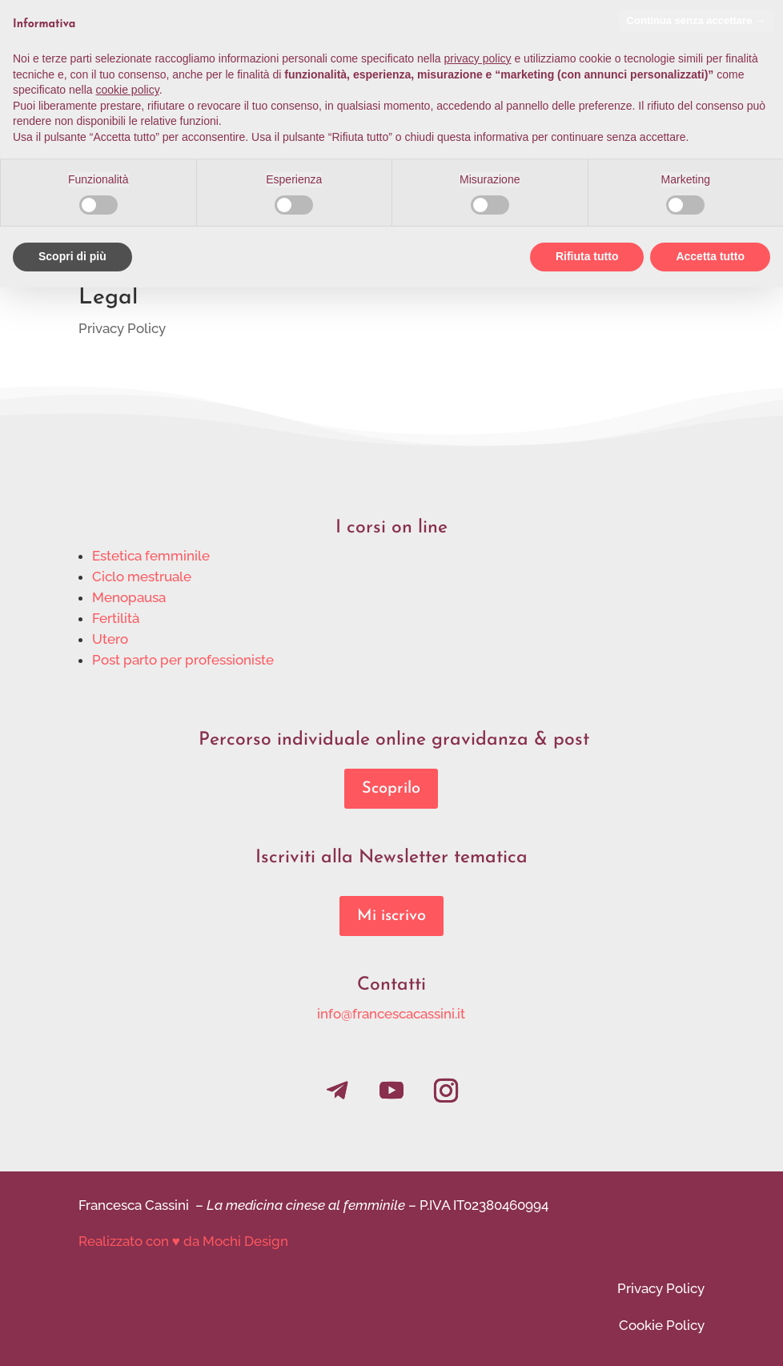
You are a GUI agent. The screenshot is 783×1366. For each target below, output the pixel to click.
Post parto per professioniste (183, 660)
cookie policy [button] (127, 89)
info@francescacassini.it (391, 1014)
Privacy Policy (122, 328)
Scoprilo (391, 789)
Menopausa (129, 597)
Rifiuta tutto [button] (587, 256)
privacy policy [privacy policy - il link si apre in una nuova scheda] (478, 58)
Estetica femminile (151, 556)
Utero (110, 639)
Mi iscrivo (391, 916)
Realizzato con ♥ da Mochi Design (183, 1241)
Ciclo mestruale (141, 576)
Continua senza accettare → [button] (696, 20)
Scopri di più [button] (72, 256)
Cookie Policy (662, 1325)
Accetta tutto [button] (710, 256)
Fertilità (115, 618)
